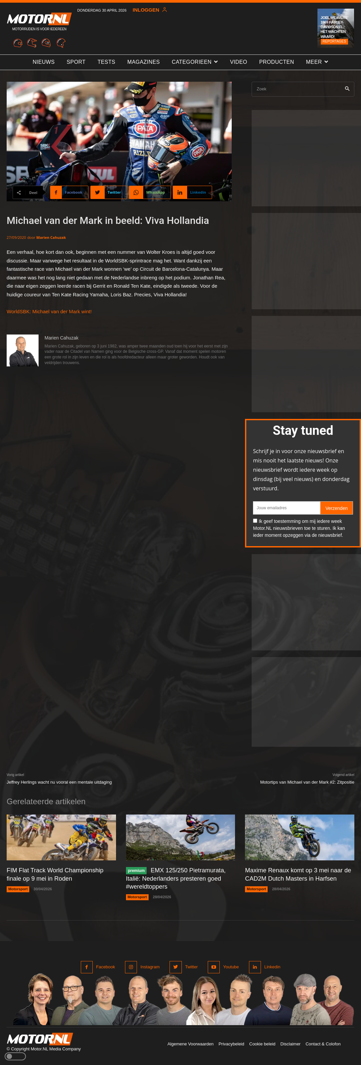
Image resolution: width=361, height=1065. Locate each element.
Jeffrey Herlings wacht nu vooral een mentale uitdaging (59, 782)
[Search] (347, 89)
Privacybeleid (231, 1042)
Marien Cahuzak (51, 237)
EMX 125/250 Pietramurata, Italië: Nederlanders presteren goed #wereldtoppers (175, 878)
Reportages (334, 41)
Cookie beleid (262, 1042)
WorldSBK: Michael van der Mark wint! (49, 311)
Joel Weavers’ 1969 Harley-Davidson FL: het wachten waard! (334, 27)
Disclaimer (291, 1042)
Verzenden (336, 508)
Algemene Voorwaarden (191, 1042)
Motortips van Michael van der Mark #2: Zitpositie (307, 782)
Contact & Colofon (323, 1042)
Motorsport (18, 888)
